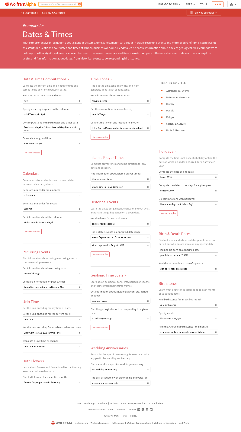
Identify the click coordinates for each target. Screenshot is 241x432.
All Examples (29, 13)
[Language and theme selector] (233, 4)
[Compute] (79, 4)
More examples (32, 152)
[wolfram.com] (61, 423)
